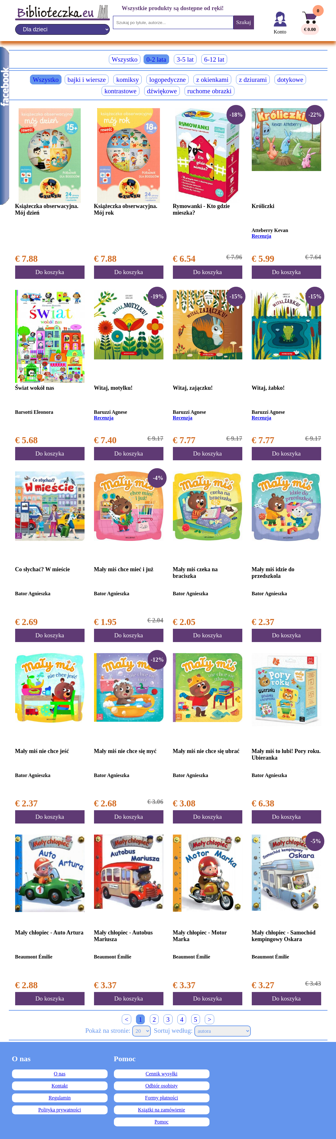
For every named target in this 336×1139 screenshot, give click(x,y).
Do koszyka (49, 272)
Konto (280, 31)
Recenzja (261, 236)
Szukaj (243, 22)
